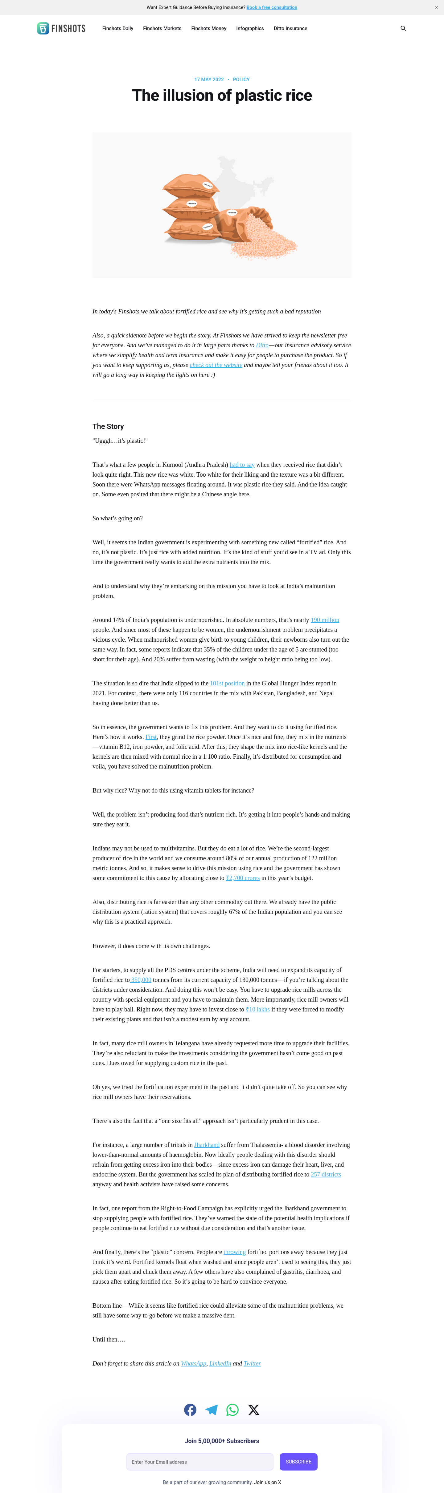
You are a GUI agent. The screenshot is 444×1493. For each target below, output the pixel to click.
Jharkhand (207, 1144)
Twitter (252, 1363)
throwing (235, 1252)
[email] (199, 1462)
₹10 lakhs (258, 1009)
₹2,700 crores (243, 877)
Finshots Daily (118, 28)
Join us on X (267, 1482)
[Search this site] (403, 28)
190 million (325, 619)
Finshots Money (208, 28)
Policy (241, 79)
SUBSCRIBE (298, 1462)
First (151, 736)
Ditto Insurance (290, 28)
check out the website (216, 364)
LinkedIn (220, 1363)
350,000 (140, 979)
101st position (227, 683)
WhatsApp (193, 1363)
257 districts (326, 1174)
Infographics (250, 28)
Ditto (262, 345)
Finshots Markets (162, 28)
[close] (437, 7)
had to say (242, 464)
